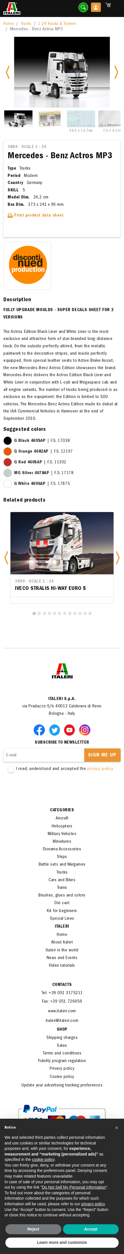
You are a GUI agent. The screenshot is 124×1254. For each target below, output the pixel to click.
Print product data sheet (36, 215)
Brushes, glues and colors (62, 895)
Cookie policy (62, 1077)
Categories (62, 810)
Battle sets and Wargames (62, 865)
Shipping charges (62, 1038)
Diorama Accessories (62, 849)
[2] (39, 613)
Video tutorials (62, 966)
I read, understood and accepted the (62, 769)
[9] (75, 613)
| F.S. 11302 (40, 462)
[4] (49, 613)
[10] (80, 613)
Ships (62, 857)
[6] (59, 613)
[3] (44, 613)
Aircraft (62, 818)
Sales (62, 1046)
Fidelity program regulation (62, 1061)
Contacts (62, 985)
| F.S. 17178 (43, 473)
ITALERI (62, 927)
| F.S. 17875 (42, 484)
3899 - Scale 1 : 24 (34, 581)
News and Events (62, 958)
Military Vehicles (62, 834)
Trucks (26, 24)
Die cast (62, 903)
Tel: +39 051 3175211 (62, 993)
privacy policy (100, 769)
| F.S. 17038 (42, 441)
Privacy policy (62, 1069)
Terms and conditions (62, 1053)
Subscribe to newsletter (62, 743)
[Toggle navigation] (116, 8)
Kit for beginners (62, 911)
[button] (6, 557)
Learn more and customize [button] (62, 1242)
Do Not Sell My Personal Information (74, 1187)
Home (8, 24)
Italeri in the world (62, 950)
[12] (90, 613)
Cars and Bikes (62, 880)
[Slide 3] (81, 119)
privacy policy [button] (93, 1204)
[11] (85, 613)
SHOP (62, 1030)
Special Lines (62, 919)
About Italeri (62, 942)
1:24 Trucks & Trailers (57, 24)
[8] (69, 613)
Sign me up (102, 755)
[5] (54, 613)
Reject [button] (33, 1229)
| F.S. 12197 (43, 452)
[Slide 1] (18, 119)
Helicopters (62, 826)
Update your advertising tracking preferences (62, 1085)
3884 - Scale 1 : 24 (27, 147)
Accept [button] (90, 1229)
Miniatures (62, 842)
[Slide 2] (50, 119)
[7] (64, 613)
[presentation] (46, 790)
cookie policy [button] (43, 1159)
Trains (62, 888)
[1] (34, 613)
